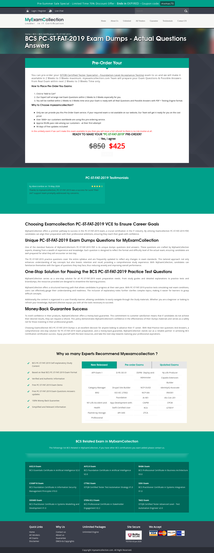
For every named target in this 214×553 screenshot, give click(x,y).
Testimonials (168, 21)
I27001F (170, 407)
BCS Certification (46, 34)
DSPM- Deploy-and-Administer (146, 375)
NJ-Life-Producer (170, 372)
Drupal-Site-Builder (121, 387)
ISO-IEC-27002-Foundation (121, 395)
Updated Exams (169, 365)
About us (60, 535)
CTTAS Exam (90, 483)
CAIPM (146, 402)
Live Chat (55, 11)
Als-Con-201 (170, 397)
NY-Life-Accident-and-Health (97, 405)
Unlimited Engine (90, 532)
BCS (34, 34)
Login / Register (35, 11)
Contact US (182, 21)
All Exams (33, 538)
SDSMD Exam (35, 500)
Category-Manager (97, 387)
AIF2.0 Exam (90, 466)
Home (103, 21)
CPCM (170, 402)
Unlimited (127, 21)
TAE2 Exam (144, 500)
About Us (114, 21)
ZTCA (145, 412)
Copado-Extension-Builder (170, 380)
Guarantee (154, 21)
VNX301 (170, 392)
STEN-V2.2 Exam (91, 500)
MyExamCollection (44, 21)
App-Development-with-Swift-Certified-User (121, 405)
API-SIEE (121, 412)
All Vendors (140, 21)
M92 (97, 392)
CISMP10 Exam (36, 483)
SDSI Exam (144, 483)
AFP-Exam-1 (97, 372)
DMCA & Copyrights (65, 541)
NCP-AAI (146, 392)
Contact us (61, 532)
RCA (146, 407)
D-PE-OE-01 (121, 372)
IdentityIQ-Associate (170, 387)
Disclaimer (34, 541)
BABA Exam (144, 466)
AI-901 (146, 397)
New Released (99, 365)
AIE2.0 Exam (35, 466)
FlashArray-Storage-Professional (97, 415)
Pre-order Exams (134, 365)
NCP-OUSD (146, 387)
